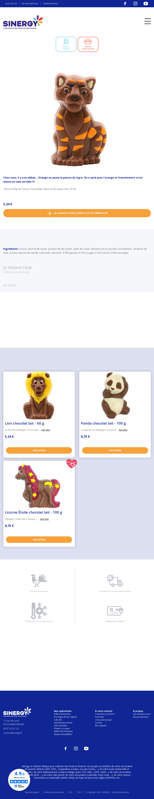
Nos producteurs (140, 717)
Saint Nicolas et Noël (63, 722)
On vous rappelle (32, 3)
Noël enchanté (60, 725)
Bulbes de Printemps (63, 731)
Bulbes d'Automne (62, 714)
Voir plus (45, 429)
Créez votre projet (103, 719)
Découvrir (39, 449)
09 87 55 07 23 (12, 3)
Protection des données (54, 792)
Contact (98, 722)
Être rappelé (100, 725)
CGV (79, 792)
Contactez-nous (54, 3)
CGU (70, 792)
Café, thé (58, 719)
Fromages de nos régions (65, 717)
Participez (99, 717)
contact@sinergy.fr (12, 732)
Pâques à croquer (62, 728)
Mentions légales (32, 792)
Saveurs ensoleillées (63, 734)
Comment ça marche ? (105, 714)
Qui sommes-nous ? (142, 714)
